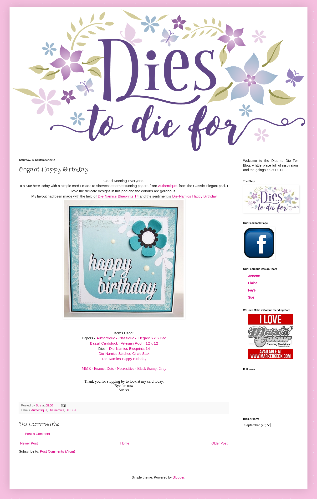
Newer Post (29, 443)
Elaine (252, 283)
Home (124, 443)
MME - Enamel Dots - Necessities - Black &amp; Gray (124, 368)
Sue (251, 297)
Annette (254, 276)
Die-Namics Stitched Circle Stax (123, 353)
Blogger (178, 477)
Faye (252, 290)
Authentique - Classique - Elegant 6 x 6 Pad (131, 338)
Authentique (167, 186)
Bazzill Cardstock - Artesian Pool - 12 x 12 (124, 343)
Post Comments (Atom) (57, 451)
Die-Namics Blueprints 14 (118, 196)
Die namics (56, 410)
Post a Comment (37, 434)
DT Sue (71, 410)
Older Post (219, 443)
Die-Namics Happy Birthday (194, 196)
